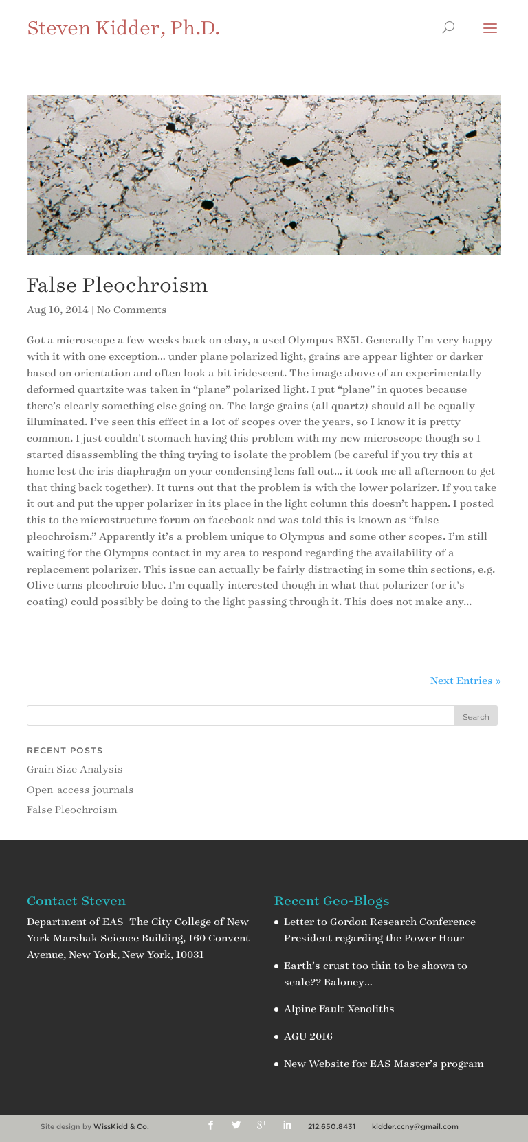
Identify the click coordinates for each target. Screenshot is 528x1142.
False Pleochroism (117, 285)
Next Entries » (465, 681)
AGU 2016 (308, 1036)
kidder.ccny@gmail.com (415, 1126)
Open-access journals (80, 790)
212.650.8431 (331, 1126)
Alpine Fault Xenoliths (339, 1009)
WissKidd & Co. (121, 1126)
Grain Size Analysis (75, 769)
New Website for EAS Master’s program (384, 1064)
